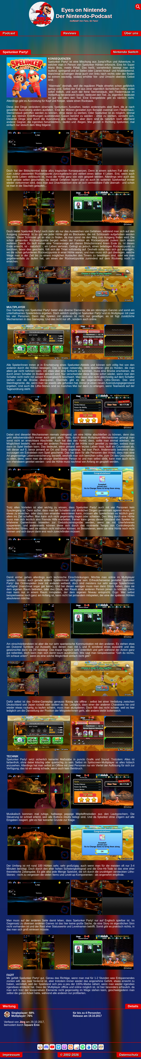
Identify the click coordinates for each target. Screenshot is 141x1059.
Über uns (131, 33)
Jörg (22, 1021)
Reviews (69, 33)
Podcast (9, 33)
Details (133, 1006)
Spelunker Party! (15, 52)
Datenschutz (128, 1054)
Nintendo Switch (125, 52)
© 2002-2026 (69, 1054)
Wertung (9, 1006)
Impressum (11, 1054)
